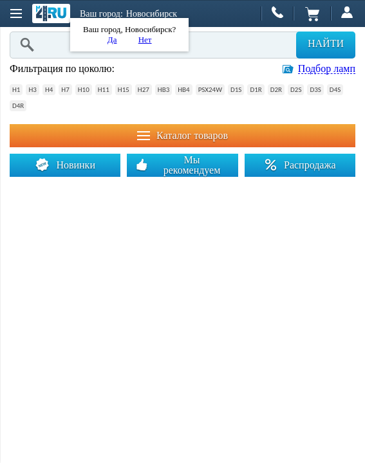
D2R (276, 90)
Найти (326, 43)
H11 (103, 90)
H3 (32, 90)
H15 (123, 90)
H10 (83, 90)
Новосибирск (151, 14)
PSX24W (210, 90)
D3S (315, 90)
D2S (295, 90)
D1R (255, 90)
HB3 (163, 90)
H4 (49, 90)
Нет (145, 39)
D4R (18, 106)
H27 (143, 90)
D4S (335, 90)
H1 (16, 90)
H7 (65, 90)
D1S (235, 90)
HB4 (183, 90)
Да (112, 39)
